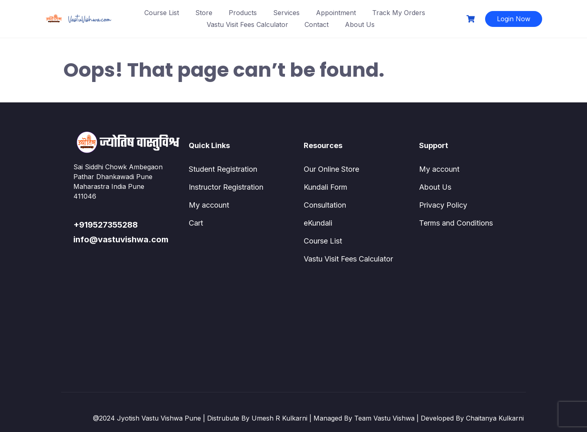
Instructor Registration (226, 187)
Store (203, 13)
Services (286, 13)
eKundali (318, 223)
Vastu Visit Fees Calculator (247, 24)
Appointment (336, 13)
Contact (317, 24)
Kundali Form (325, 187)
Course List (161, 13)
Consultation (325, 205)
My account (209, 205)
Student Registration (223, 169)
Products (243, 13)
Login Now (513, 19)
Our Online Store (331, 169)
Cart (196, 223)
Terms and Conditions (456, 223)
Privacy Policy (443, 205)
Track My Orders (398, 13)
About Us (360, 24)
